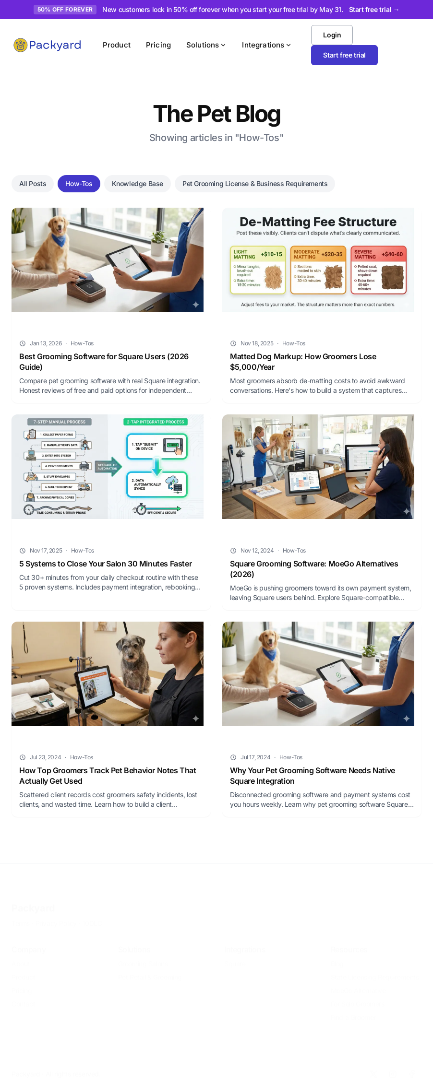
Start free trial (344, 55)
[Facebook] (411, 1067)
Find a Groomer (353, 1010)
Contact (23, 997)
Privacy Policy (56, 916)
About (21, 957)
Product (117, 44)
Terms (21, 916)
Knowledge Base (137, 183)
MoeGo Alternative (358, 983)
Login (332, 35)
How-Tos (78, 183)
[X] (373, 1067)
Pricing (158, 44)
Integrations (267, 44)
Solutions (206, 44)
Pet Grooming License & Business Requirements (254, 183)
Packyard (33, 901)
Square (235, 957)
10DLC (92, 916)
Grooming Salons (143, 957)
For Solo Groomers (358, 997)
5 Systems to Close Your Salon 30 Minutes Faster (105, 563)
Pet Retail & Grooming (150, 970)
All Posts (32, 183)
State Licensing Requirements (375, 970)
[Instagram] (392, 1067)
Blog (337, 957)
